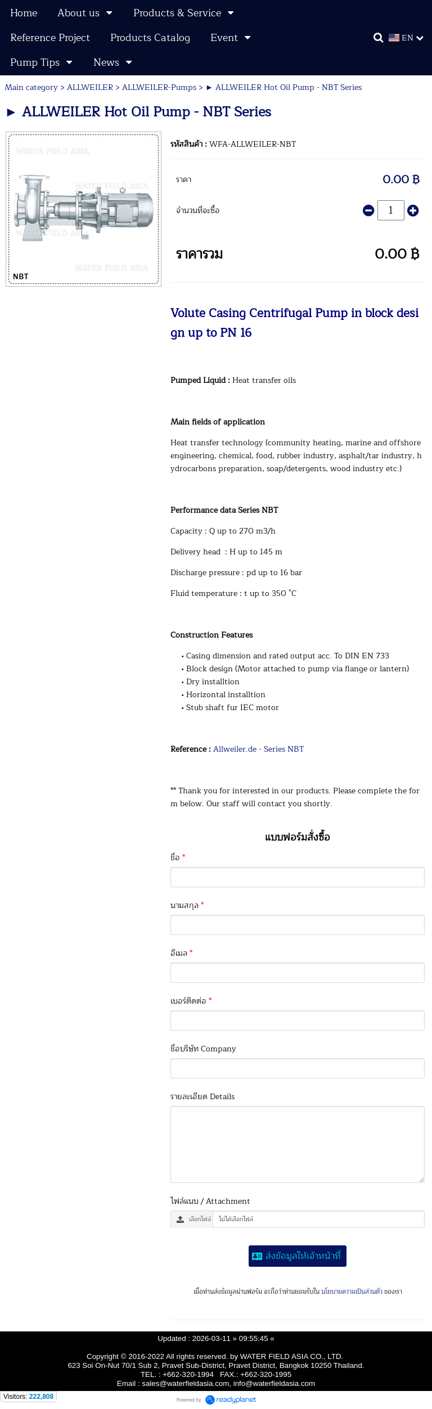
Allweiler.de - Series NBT (258, 749)
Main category (31, 87)
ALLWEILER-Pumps (159, 87)
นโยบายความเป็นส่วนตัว (351, 1291)
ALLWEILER (90, 87)
